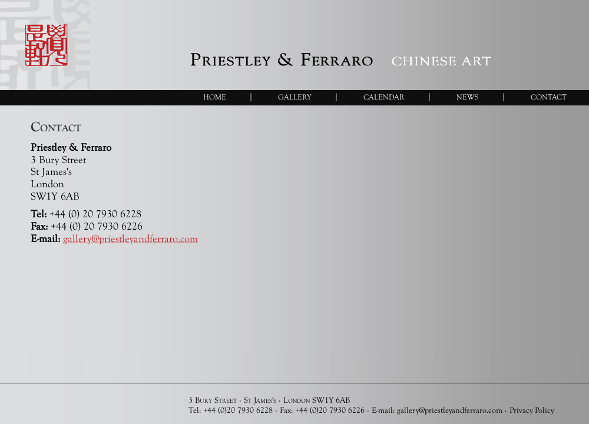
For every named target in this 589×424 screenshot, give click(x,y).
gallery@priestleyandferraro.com (130, 238)
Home (214, 96)
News (467, 96)
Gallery (295, 96)
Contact (549, 96)
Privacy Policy (531, 410)
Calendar (384, 96)
